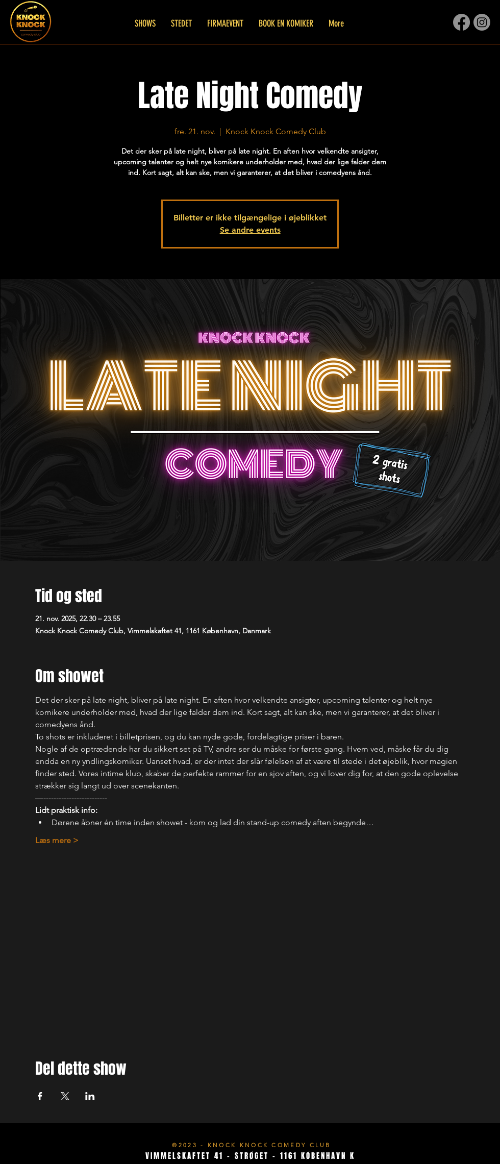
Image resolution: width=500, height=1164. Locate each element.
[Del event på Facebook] (40, 1096)
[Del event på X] (65, 1096)
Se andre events (250, 230)
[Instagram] (481, 22)
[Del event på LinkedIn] (90, 1096)
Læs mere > (57, 840)
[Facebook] (461, 22)
